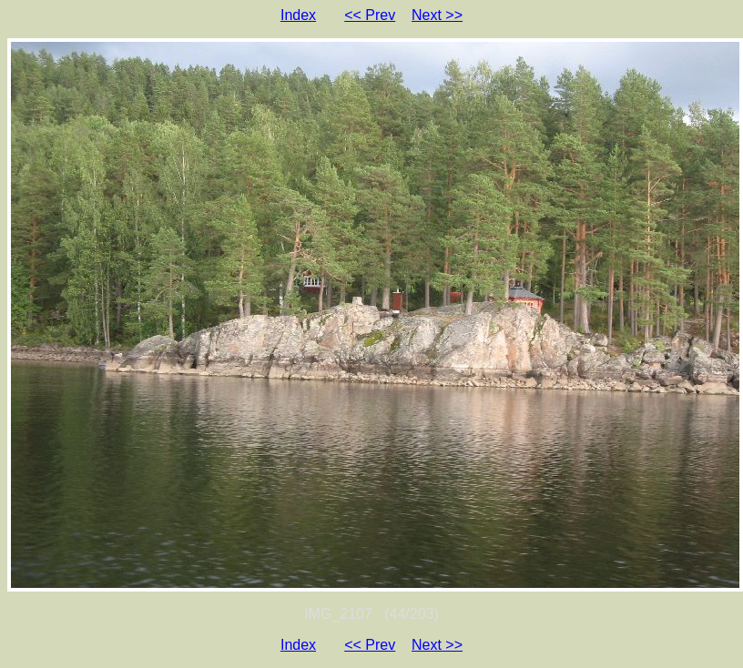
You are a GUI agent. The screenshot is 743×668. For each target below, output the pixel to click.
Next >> (437, 15)
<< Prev (369, 15)
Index (298, 15)
